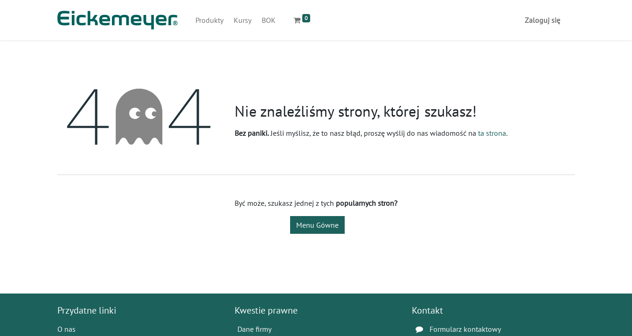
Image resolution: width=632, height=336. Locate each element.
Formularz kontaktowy (465, 329)
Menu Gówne (317, 225)
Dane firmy (254, 329)
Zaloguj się (542, 20)
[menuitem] (209, 20)
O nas (66, 329)
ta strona (492, 133)
